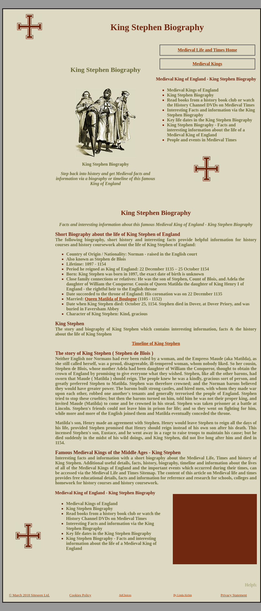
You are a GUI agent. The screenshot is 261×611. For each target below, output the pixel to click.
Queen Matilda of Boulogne (111, 299)
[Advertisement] (28, 126)
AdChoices (125, 595)
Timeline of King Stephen (156, 343)
